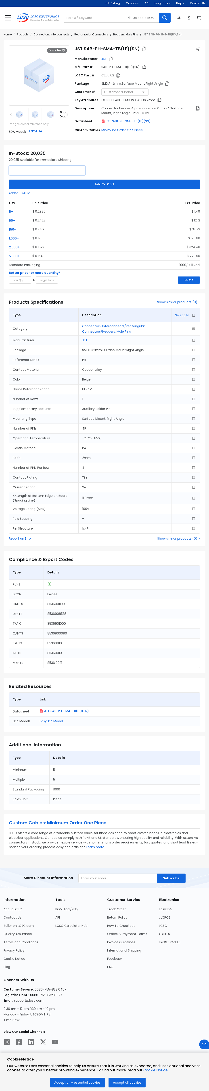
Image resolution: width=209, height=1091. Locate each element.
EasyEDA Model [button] (51, 721)
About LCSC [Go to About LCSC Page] (13, 909)
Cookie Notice (155, 1070)
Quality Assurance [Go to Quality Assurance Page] (18, 934)
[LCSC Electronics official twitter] (43, 1043)
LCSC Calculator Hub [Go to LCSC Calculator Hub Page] (71, 925)
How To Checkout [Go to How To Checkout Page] (121, 925)
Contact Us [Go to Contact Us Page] (12, 917)
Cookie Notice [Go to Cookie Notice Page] (14, 958)
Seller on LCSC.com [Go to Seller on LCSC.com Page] (19, 925)
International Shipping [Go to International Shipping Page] (124, 950)
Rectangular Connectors (91, 34)
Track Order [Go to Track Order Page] (116, 909)
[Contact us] (204, 1045)
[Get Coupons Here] (132, 3)
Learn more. (95, 847)
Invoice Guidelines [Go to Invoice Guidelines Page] (121, 942)
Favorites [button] (57, 50)
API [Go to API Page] (57, 917)
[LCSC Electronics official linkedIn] (31, 1043)
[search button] (165, 18)
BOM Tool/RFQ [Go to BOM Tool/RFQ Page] (66, 909)
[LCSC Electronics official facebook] (19, 1043)
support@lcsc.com (29, 1000)
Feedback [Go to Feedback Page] (114, 958)
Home (8, 34)
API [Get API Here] (146, 3)
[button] (162, 3)
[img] (19, 114)
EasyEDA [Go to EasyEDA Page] (165, 909)
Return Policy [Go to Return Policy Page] (117, 917)
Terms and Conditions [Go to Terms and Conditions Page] (21, 942)
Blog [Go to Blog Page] (7, 967)
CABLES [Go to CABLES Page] (164, 934)
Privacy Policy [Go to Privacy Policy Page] (14, 950)
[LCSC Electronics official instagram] (7, 1043)
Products (23, 34)
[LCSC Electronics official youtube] (55, 1043)
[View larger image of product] (39, 75)
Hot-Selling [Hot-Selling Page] (113, 3)
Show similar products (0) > (178, 302)
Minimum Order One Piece (122, 130)
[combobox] (125, 92)
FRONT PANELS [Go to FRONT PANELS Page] (169, 942)
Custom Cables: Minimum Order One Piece (58, 823)
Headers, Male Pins (125, 34)
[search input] (112, 17)
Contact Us (197, 3)
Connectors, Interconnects (51, 34)
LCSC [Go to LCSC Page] (163, 925)
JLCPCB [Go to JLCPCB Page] (164, 917)
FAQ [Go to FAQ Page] (110, 967)
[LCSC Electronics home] (38, 17)
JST (104, 59)
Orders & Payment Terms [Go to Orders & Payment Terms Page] (127, 934)
